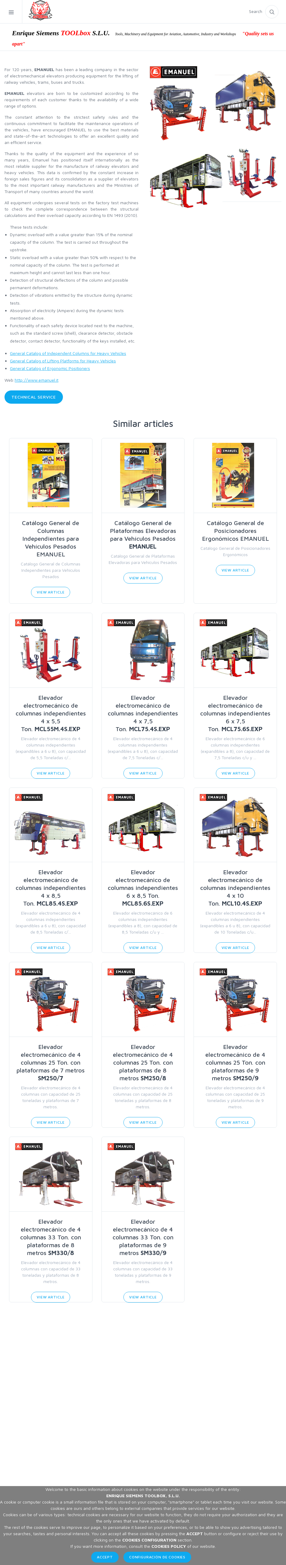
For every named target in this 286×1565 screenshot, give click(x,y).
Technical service (33, 396)
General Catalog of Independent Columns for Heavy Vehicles (68, 353)
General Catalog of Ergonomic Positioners (50, 368)
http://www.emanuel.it (36, 380)
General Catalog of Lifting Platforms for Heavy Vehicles (63, 360)
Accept (105, 1557)
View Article (50, 592)
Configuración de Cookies (157, 1557)
